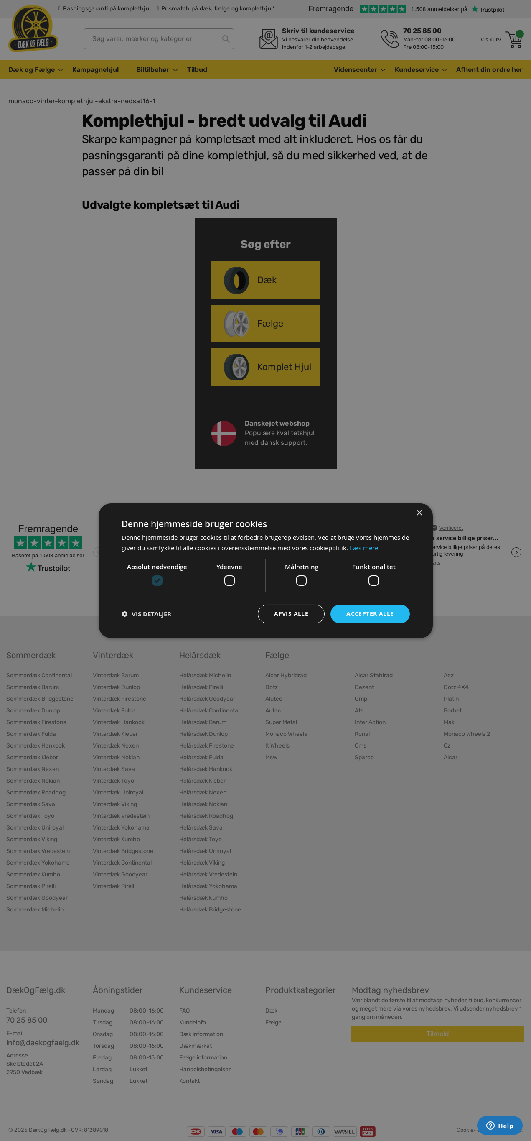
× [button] (419, 513)
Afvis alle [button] (291, 614)
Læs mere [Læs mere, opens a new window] (364, 548)
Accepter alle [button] (370, 614)
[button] (146, 614)
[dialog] (266, 570)
